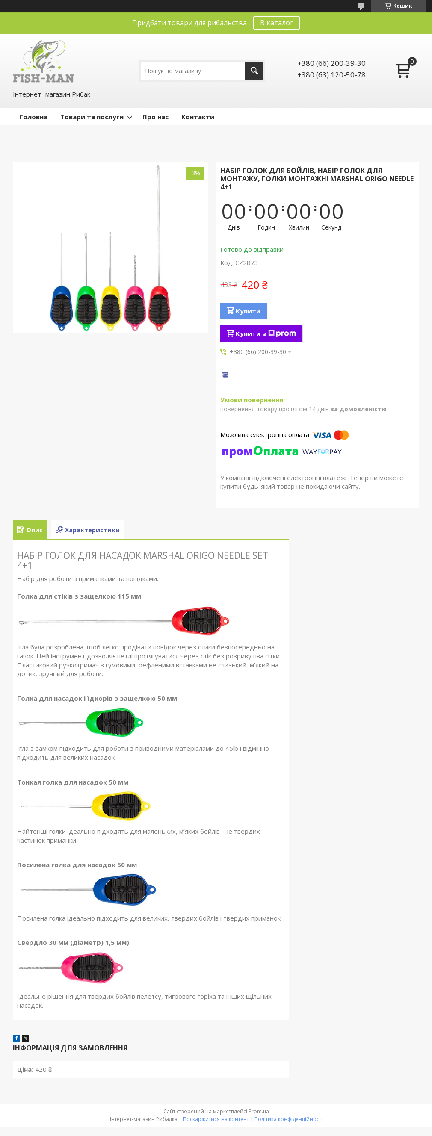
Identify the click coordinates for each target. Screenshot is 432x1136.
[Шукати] (254, 71)
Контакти (197, 116)
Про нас (155, 116)
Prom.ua (259, 1111)
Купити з (266, 333)
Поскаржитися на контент (216, 1119)
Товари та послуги (92, 116)
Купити (248, 311)
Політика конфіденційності (288, 1119)
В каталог (276, 22)
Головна (33, 116)
